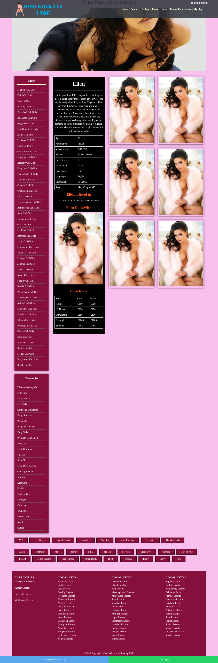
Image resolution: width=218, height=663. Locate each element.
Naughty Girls (173, 540)
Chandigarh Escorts (121, 585)
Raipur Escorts (173, 613)
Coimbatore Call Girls (27, 247)
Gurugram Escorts (66, 624)
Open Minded (62, 540)
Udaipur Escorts (119, 628)
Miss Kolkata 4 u (111, 653)
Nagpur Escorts (173, 581)
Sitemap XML (127, 653)
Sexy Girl (22, 443)
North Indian (23, 494)
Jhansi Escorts (64, 610)
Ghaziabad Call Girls (27, 151)
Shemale (40, 551)
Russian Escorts (22, 588)
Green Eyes (146, 551)
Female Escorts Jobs (180, 9)
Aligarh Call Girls (26, 123)
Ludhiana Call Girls (26, 230)
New (178, 559)
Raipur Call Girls (25, 331)
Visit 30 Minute (24, 449)
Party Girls (22, 432)
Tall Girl (21, 454)
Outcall (20, 527)
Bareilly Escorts (65, 592)
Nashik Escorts (173, 585)
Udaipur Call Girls (26, 258)
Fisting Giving (24, 516)
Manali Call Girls (25, 354)
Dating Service (44, 559)
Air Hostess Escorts (23, 600)
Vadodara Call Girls (26, 219)
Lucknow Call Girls (26, 140)
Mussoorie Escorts (174, 599)
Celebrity (21, 505)
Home (125, 9)
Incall (20, 522)
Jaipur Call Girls (25, 241)
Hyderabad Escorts (67, 635)
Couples (105, 540)
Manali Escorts (173, 628)
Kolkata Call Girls (26, 179)
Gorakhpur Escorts (66, 606)
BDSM (22, 559)
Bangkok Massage (26, 426)
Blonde (74, 551)
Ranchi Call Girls (25, 365)
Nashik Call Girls (25, 286)
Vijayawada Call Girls (27, 359)
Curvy (163, 559)
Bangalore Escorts (66, 631)
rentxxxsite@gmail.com (54, 659)
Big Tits (107, 551)
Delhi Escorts (64, 585)
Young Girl (22, 511)
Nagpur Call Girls (25, 280)
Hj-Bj (111, 559)
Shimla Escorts (173, 624)
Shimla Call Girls (25, 348)
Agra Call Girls (24, 101)
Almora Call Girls (26, 320)
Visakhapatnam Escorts (123, 592)
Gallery (145, 9)
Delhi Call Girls (25, 95)
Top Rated (150, 540)
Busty (146, 559)
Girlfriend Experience (27, 410)
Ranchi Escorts (173, 635)
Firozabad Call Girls (27, 112)
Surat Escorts (118, 599)
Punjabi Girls (23, 421)
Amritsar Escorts (120, 613)
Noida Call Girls (25, 146)
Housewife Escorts (23, 594)
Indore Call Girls (25, 275)
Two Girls (85, 540)
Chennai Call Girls (26, 185)
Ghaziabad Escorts (66, 621)
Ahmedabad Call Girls (28, 207)
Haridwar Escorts (174, 603)
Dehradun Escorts (174, 592)
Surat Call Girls (24, 213)
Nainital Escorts (173, 596)
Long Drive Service (26, 466)
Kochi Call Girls (25, 269)
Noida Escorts (64, 617)
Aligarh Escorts (65, 603)
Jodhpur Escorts (119, 631)
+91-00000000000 (198, 3)
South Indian (23, 398)
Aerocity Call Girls (26, 163)
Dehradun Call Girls (27, 297)
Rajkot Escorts (173, 621)
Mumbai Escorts (65, 581)
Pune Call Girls (24, 196)
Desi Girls (22, 483)
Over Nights (40, 540)
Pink (90, 551)
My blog (198, 9)
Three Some (187, 551)
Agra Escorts (64, 588)
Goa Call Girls (24, 224)
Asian (22, 551)
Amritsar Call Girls (26, 236)
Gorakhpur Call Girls (27, 129)
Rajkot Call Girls (25, 342)
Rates (155, 9)
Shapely (128, 559)
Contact (134, 9)
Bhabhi (20, 488)
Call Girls (22, 404)
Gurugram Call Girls (27, 157)
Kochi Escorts (118, 635)
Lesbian (126, 551)
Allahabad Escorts (66, 599)
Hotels (164, 9)
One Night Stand (25, 471)
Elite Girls (22, 393)
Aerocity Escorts (66, 628)
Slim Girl (21, 460)
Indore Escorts (118, 638)
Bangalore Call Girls (27, 168)
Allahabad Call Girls (27, 118)
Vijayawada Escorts (175, 631)
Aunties (21, 477)
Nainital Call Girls (26, 303)
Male (57, 551)
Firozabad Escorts (66, 596)
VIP (21, 540)
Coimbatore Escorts (121, 621)
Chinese (166, 551)
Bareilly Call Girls (26, 106)
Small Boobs (91, 559)
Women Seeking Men (27, 387)
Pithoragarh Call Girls (27, 325)
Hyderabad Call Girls (27, 174)
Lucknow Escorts (66, 613)
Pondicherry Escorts (175, 588)
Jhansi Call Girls (25, 134)
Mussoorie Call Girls (27, 309)
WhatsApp (163, 659)
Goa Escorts (117, 606)
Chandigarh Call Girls (27, 191)
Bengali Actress (24, 415)
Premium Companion (27, 438)
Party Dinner (68, 559)
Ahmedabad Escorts (121, 596)
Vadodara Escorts (120, 603)
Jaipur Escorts (118, 617)
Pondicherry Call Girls (28, 292)
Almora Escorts (173, 606)
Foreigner (22, 499)
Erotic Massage (127, 540)
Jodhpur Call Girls (26, 264)
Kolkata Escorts (65, 638)
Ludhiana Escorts (120, 610)
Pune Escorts (118, 588)
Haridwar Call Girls (26, 314)
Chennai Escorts (119, 581)
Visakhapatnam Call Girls (29, 202)
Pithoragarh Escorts (175, 610)
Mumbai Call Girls (26, 90)
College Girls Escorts (24, 581)
